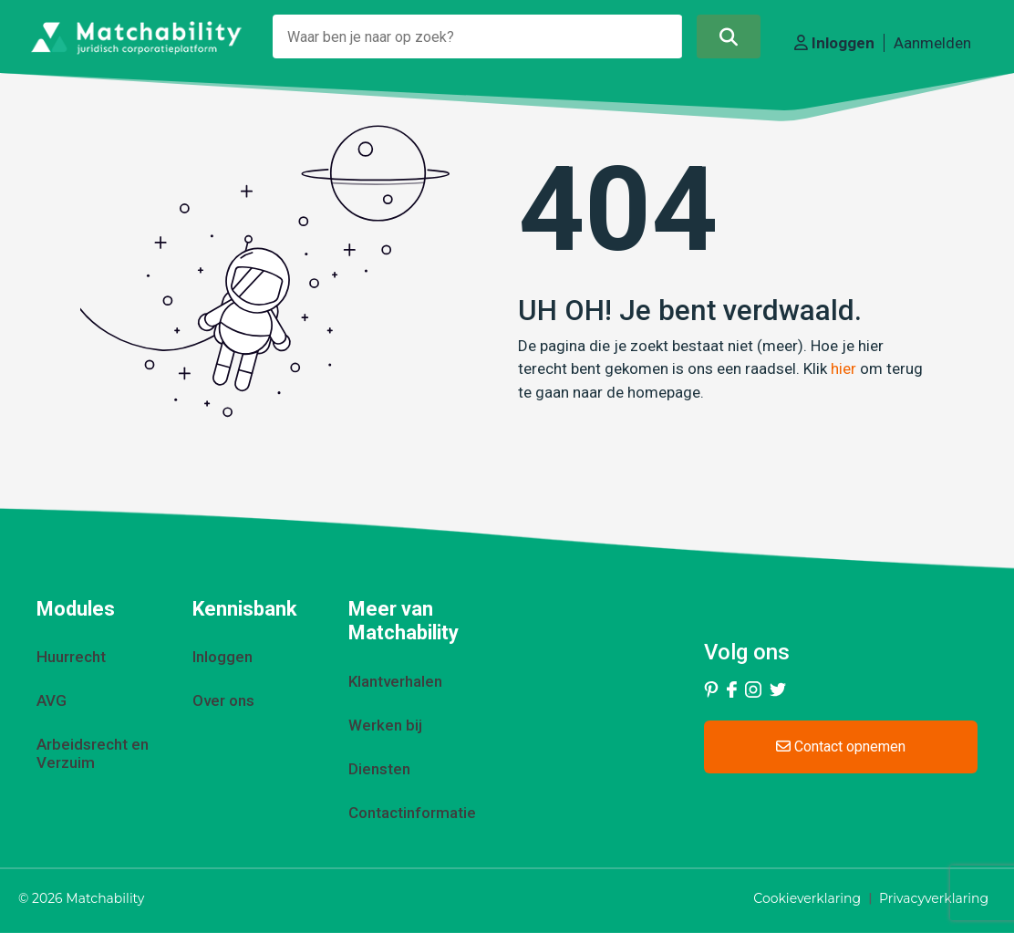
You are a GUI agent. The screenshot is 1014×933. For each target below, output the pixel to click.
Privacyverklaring (933, 898)
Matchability (105, 898)
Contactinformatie (412, 812)
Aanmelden (932, 43)
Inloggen (834, 43)
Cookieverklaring (807, 898)
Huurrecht (71, 657)
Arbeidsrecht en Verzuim (92, 753)
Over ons (223, 700)
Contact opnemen (840, 746)
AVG (51, 700)
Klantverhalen (395, 681)
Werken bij (385, 725)
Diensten (379, 769)
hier (843, 368)
